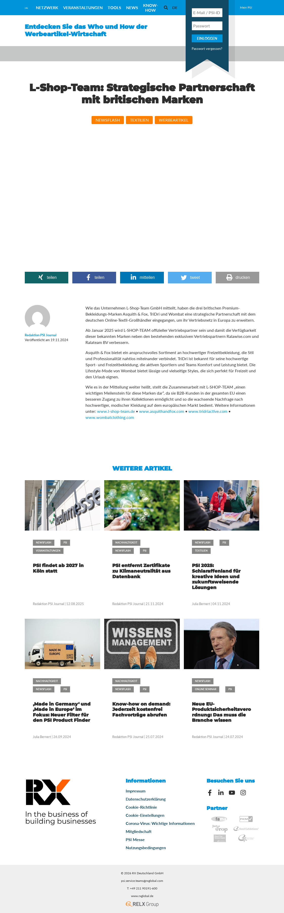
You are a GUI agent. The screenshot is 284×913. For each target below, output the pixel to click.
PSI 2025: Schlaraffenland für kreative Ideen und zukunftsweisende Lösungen (216, 576)
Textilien (139, 120)
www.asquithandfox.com (161, 411)
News (132, 7)
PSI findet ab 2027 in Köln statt (58, 568)
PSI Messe (135, 839)
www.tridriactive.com (207, 411)
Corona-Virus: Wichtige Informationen (160, 823)
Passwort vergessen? (207, 49)
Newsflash (108, 120)
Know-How (150, 7)
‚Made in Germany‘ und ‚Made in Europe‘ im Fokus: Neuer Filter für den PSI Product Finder (62, 712)
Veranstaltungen (83, 7)
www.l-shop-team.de (116, 411)
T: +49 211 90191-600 (142, 888)
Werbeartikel (173, 120)
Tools (114, 7)
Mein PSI (246, 7)
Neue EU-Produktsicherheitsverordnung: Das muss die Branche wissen (221, 712)
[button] (47, 277)
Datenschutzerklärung (146, 799)
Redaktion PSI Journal (49, 604)
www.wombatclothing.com (109, 417)
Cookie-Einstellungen (145, 815)
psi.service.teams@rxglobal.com (142, 881)
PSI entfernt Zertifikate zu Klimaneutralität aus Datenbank (141, 571)
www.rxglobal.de (142, 896)
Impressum (135, 790)
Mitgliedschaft (138, 831)
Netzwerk (47, 7)
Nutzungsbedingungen (146, 847)
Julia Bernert (201, 604)
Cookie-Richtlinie (141, 807)
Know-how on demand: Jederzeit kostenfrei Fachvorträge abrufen (141, 709)
